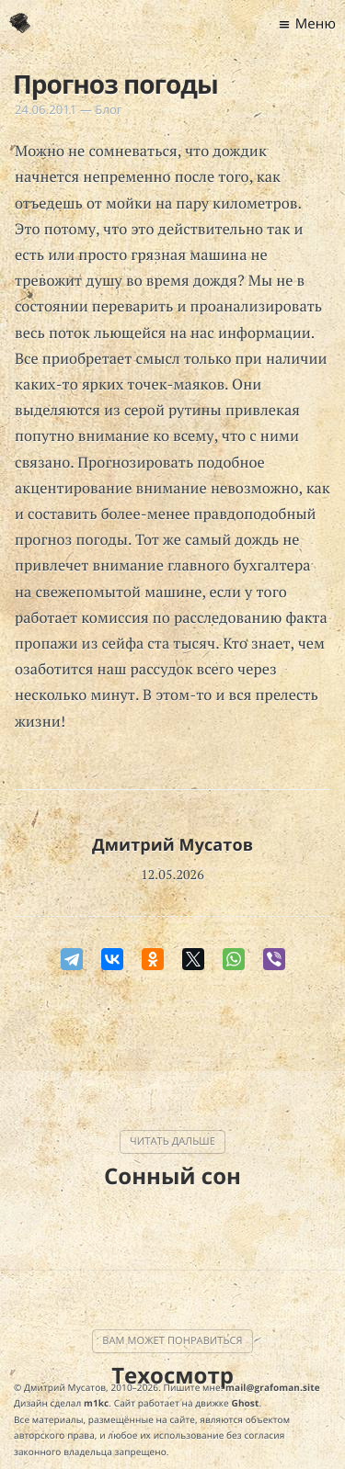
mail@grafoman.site (272, 1387)
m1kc (96, 1402)
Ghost (245, 1402)
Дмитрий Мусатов (172, 845)
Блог (108, 109)
